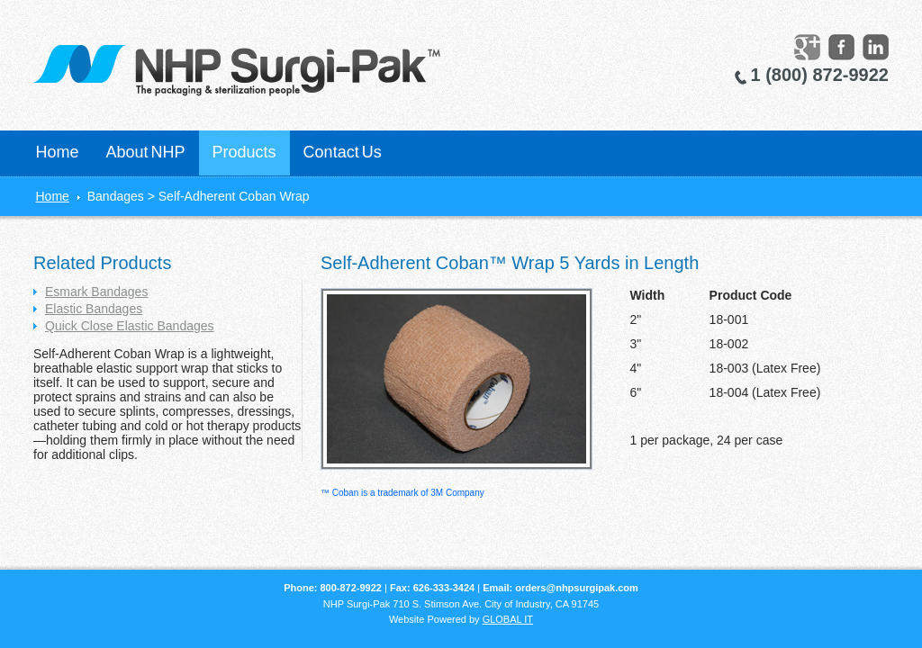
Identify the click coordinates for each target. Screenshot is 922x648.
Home (57, 152)
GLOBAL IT (508, 619)
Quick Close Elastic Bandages (129, 326)
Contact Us (342, 152)
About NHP (145, 152)
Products (244, 152)
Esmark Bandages (96, 291)
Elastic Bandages (93, 309)
